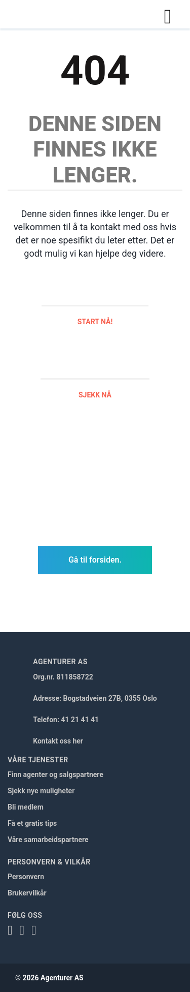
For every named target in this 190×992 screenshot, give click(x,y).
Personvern (26, 877)
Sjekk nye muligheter (41, 791)
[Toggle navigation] (168, 14)
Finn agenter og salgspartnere (55, 774)
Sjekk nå (95, 395)
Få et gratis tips (32, 823)
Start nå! (95, 322)
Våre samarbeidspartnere (48, 839)
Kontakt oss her (58, 741)
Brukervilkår (27, 893)
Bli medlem (26, 807)
